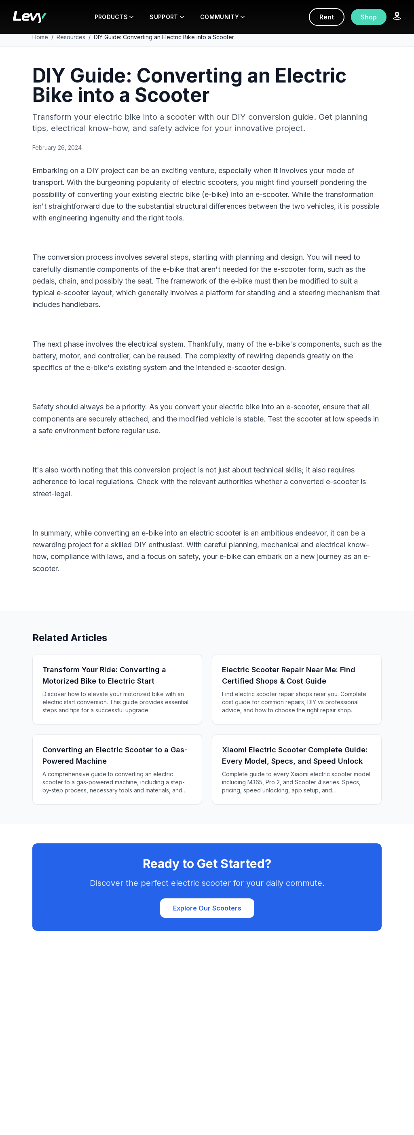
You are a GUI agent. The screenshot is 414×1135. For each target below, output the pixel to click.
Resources (71, 37)
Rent (326, 17)
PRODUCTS (114, 16)
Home (40, 37)
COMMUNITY (222, 16)
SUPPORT (167, 16)
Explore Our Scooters (207, 908)
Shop (369, 17)
